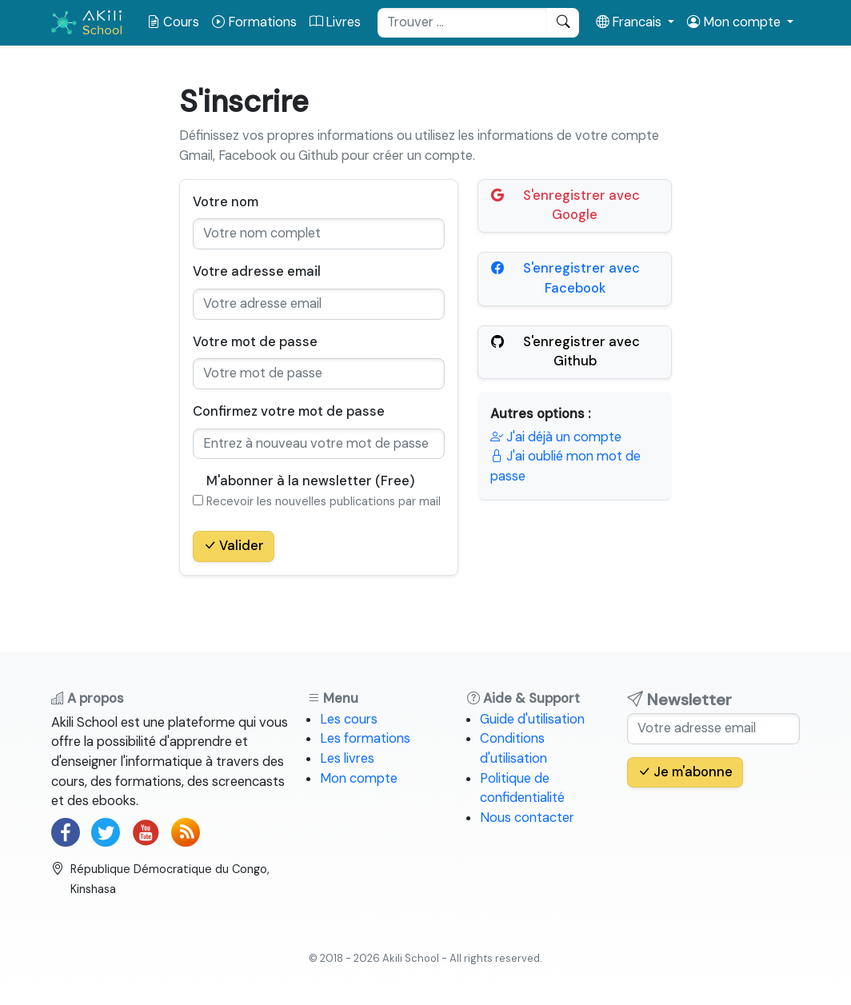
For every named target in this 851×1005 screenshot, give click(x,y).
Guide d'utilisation (532, 719)
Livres (335, 22)
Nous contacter (527, 817)
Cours (173, 22)
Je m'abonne (685, 772)
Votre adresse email (257, 271)
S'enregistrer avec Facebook (565, 278)
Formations (254, 22)
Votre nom (225, 201)
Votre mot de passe (255, 341)
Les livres (347, 758)
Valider (233, 545)
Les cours (349, 719)
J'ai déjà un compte (555, 437)
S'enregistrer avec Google (565, 205)
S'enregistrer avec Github (565, 351)
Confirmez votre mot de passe (289, 411)
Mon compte (359, 778)
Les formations (365, 738)
